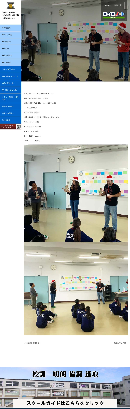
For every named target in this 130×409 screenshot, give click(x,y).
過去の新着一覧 (8, 83)
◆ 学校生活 (6, 42)
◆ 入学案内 (6, 62)
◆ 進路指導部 (7, 55)
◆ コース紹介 (7, 35)
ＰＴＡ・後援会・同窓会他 (10, 98)
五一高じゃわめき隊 (9, 90)
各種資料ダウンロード (10, 76)
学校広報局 (6, 120)
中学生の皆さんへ (8, 69)
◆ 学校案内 (6, 28)
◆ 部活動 (5, 49)
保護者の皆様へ (8, 106)
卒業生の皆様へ (8, 113)
